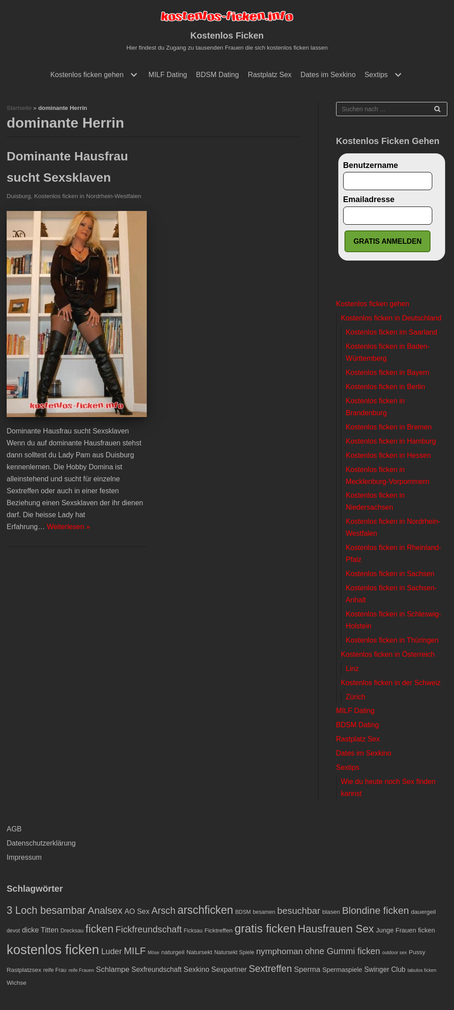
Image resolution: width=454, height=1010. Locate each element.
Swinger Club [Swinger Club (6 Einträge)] (384, 969)
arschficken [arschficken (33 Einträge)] (205, 910)
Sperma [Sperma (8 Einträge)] (307, 969)
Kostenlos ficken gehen (372, 304)
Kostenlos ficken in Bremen (389, 427)
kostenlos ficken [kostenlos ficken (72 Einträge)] (53, 950)
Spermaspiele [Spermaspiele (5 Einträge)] (342, 969)
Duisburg (19, 196)
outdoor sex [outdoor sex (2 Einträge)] (394, 952)
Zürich (355, 697)
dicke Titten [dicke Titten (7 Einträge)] (40, 930)
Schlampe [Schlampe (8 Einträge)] (112, 969)
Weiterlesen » (68, 526)
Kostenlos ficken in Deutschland (391, 318)
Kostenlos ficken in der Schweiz (391, 682)
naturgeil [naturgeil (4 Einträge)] (172, 952)
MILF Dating (168, 74)
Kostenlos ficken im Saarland (391, 332)
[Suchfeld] (391, 109)
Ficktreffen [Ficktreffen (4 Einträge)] (218, 931)
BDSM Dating (217, 74)
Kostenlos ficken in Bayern (388, 372)
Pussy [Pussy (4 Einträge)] (417, 952)
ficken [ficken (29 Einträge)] (100, 929)
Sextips (347, 767)
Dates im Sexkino (328, 74)
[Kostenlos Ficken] (227, 30)
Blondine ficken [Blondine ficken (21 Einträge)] (375, 910)
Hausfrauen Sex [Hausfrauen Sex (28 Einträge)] (336, 929)
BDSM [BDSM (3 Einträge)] (242, 912)
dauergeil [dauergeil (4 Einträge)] (423, 912)
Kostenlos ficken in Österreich (388, 654)
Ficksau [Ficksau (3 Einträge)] (193, 931)
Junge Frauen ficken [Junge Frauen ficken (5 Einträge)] (405, 930)
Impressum (24, 857)
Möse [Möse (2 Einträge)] (153, 952)
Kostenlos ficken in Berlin (385, 386)
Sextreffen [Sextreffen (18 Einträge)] (270, 968)
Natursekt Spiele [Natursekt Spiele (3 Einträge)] (234, 953)
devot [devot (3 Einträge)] (13, 931)
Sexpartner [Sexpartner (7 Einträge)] (229, 969)
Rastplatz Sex (270, 74)
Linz (352, 668)
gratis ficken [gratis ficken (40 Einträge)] (265, 929)
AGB (14, 829)
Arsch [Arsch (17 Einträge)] (164, 910)
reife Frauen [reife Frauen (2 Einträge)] (81, 970)
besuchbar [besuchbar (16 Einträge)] (298, 910)
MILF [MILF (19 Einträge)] (135, 951)
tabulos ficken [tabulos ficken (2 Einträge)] (421, 970)
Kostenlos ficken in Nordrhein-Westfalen (87, 196)
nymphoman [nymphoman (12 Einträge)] (279, 951)
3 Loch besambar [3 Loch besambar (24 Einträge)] (46, 910)
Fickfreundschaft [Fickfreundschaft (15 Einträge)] (148, 930)
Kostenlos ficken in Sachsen (390, 573)
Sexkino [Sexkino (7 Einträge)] (196, 969)
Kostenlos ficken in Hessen (388, 455)
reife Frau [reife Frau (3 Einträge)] (55, 970)
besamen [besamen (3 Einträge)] (264, 912)
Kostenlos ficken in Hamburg (391, 441)
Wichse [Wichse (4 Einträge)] (17, 982)
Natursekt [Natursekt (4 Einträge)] (199, 952)
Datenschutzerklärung (41, 843)
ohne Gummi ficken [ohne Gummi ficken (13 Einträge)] (342, 951)
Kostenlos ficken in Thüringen (392, 640)
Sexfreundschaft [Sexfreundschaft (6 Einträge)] (156, 969)
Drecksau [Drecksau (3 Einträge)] (72, 931)
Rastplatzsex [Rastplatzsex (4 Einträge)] (24, 970)
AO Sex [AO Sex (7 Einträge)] (137, 911)
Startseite (19, 108)
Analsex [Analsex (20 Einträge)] (105, 910)
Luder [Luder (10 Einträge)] (111, 951)
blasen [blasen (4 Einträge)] (331, 912)
